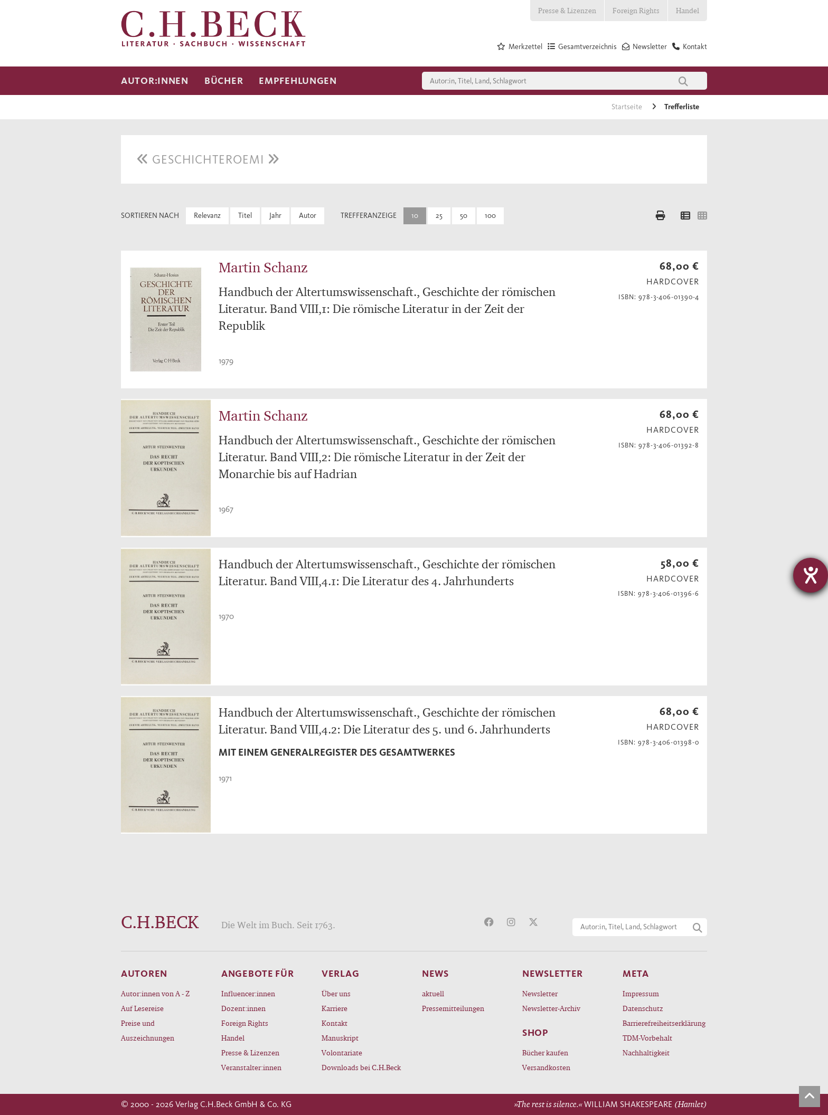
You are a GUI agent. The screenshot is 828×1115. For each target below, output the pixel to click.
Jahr (275, 215)
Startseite (627, 106)
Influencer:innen (248, 993)
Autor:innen (155, 81)
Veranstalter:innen (251, 1067)
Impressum (641, 993)
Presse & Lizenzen (567, 10)
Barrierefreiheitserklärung (664, 1022)
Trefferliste (681, 106)
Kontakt (334, 1022)
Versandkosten (546, 1067)
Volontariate (342, 1052)
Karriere (334, 1008)
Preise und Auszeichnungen (147, 1030)
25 (439, 215)
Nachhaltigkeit (646, 1052)
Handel (687, 10)
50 (463, 215)
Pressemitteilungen (453, 1008)
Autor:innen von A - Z (155, 993)
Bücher (223, 81)
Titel (245, 215)
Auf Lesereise (142, 1008)
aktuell (433, 993)
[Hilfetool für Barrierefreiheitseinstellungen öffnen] (810, 575)
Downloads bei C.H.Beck (361, 1067)
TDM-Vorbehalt (647, 1037)
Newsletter (540, 993)
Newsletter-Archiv (551, 1008)
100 (490, 215)
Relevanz (207, 215)
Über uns (336, 993)
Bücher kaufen (545, 1052)
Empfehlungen (298, 81)
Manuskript (340, 1037)
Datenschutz (643, 1008)
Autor (307, 215)
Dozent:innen (243, 1008)
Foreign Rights (636, 10)
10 (414, 215)
